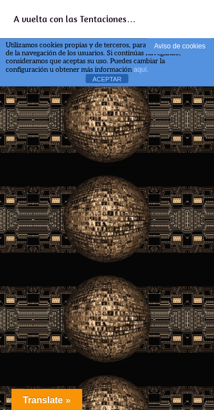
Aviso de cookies (179, 46)
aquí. (141, 69)
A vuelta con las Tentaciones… (75, 18)
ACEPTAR (107, 79)
